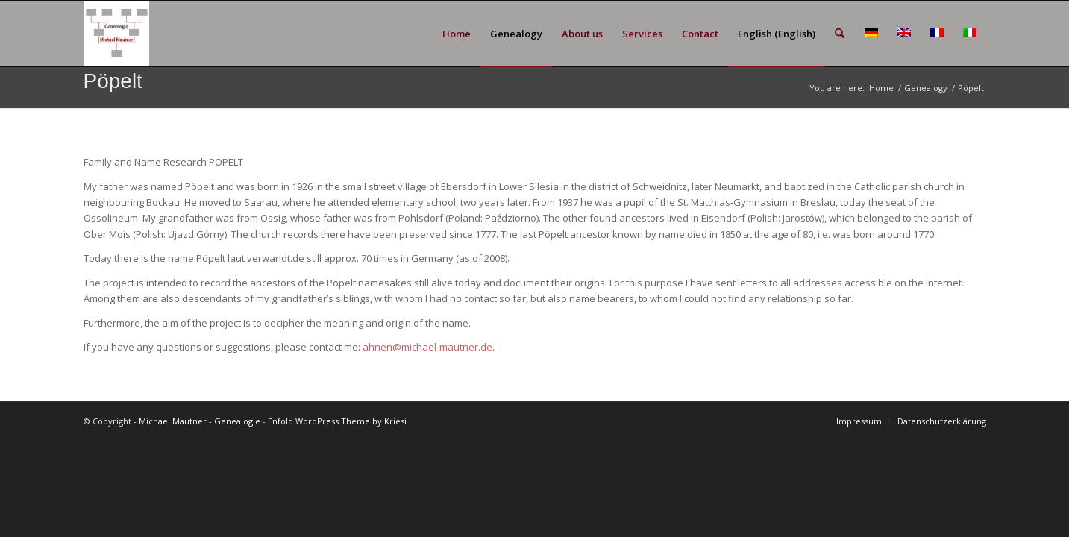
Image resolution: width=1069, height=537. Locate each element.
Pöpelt (113, 80)
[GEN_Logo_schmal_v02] (116, 33)
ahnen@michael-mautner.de (427, 347)
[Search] (839, 33)
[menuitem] (456, 33)
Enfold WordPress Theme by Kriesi (337, 421)
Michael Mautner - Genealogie (199, 421)
